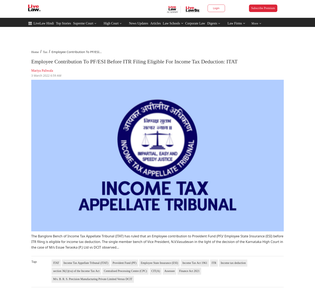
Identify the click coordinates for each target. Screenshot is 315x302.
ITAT (56, 263)
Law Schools (173, 23)
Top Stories (63, 23)
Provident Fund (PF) (124, 263)
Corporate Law (195, 23)
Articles (155, 23)
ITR (214, 263)
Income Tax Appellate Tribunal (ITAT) (86, 263)
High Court (111, 23)
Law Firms (236, 23)
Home (35, 52)
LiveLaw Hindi (44, 23)
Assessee (169, 271)
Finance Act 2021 (189, 271)
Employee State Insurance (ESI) (159, 263)
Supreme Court (83, 23)
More (256, 23)
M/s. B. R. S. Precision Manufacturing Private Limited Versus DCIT (92, 279)
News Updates (138, 23)
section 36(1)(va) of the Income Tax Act (76, 271)
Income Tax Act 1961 (194, 263)
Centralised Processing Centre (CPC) (125, 271)
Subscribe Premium (263, 8)
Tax (45, 52)
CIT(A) (155, 271)
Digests (212, 23)
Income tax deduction (233, 263)
